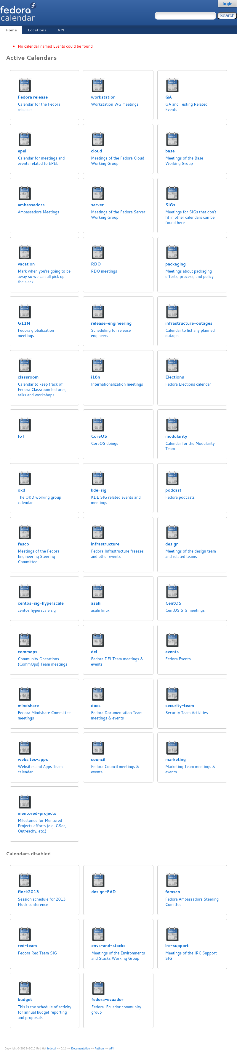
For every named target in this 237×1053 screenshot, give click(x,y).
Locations (37, 30)
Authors (100, 1048)
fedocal (51, 1048)
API (60, 30)
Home (11, 30)
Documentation (80, 1048)
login (227, 3)
